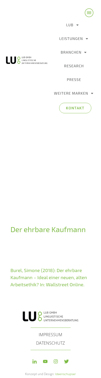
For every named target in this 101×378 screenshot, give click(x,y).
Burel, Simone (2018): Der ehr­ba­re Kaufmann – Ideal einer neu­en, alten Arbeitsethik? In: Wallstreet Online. (48, 271)
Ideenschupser (65, 367)
